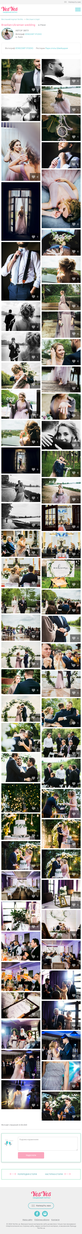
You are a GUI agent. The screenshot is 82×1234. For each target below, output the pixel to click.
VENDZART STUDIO (33, 34)
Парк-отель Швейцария (56, 48)
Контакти (55, 1220)
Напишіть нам (74, 2)
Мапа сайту (27, 1220)
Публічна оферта (41, 1220)
